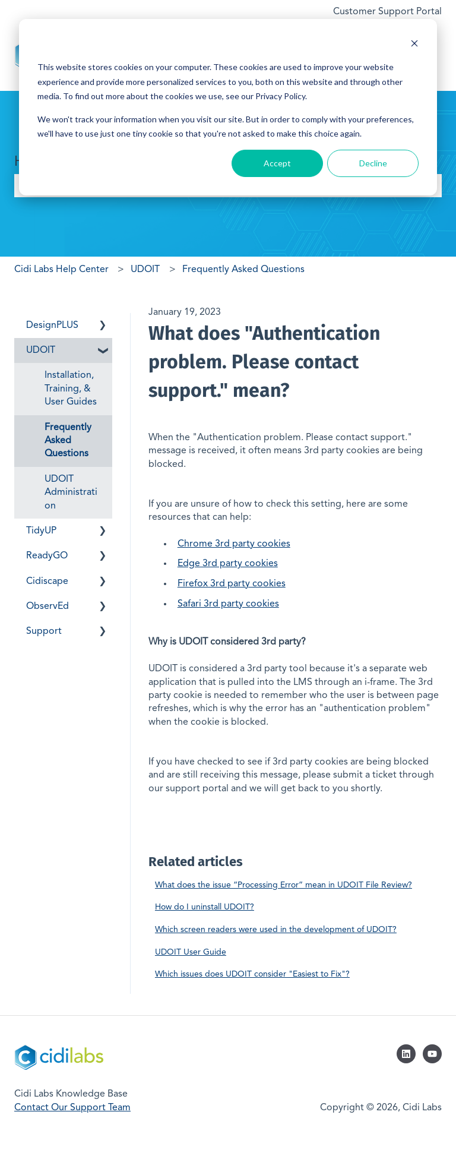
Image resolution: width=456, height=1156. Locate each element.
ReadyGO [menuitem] (47, 556)
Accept (277, 163)
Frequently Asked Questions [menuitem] (68, 441)
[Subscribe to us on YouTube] (432, 1053)
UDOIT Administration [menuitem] (71, 493)
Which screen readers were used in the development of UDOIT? (276, 930)
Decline (373, 163)
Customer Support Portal (387, 12)
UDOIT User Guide (190, 952)
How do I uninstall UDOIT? (204, 907)
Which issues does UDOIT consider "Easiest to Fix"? (252, 974)
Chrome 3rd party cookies (234, 544)
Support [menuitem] (44, 631)
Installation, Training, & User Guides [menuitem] (71, 389)
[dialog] (228, 107)
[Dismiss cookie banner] (414, 44)
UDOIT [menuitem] (40, 350)
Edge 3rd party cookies (228, 563)
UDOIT (145, 269)
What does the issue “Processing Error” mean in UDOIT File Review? (283, 885)
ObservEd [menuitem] (47, 606)
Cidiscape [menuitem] (47, 581)
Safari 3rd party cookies (228, 604)
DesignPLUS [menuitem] (52, 325)
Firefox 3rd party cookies (232, 584)
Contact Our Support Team (72, 1108)
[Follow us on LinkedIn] (406, 1053)
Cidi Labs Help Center (61, 269)
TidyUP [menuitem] (41, 531)
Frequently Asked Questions (243, 269)
